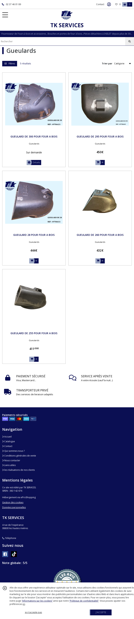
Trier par (107, 63)
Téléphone (9, 538)
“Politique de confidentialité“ (84, 600)
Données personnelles (14, 507)
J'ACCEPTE (101, 612)
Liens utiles (9, 465)
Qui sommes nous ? (13, 450)
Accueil (7, 436)
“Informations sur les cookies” (37, 600)
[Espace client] (109, 4)
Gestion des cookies (12, 502)
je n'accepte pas (33, 612)
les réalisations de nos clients (18, 469)
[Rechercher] (129, 41)
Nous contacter (11, 460)
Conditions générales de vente (19, 455)
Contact (100, 4)
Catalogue (8, 441)
